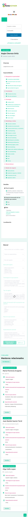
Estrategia (7, 99)
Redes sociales (10, 154)
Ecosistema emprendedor (12, 79)
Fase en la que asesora (9, 316)
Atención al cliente (11, 123)
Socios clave (9, 117)
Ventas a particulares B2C (10, 367)
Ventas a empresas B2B (9, 466)
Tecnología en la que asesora (10, 277)
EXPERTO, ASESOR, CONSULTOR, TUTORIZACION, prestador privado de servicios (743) (14, 298)
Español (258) (14, 271)
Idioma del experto (8, 264)
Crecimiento (8, 91)
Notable (14, 310)
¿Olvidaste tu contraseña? (14, 43)
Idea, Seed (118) (14, 323)
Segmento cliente (10, 177)
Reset (20, 342)
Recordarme (14, 39)
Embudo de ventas (11, 94)
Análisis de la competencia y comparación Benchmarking (13, 105)
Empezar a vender (11, 133)
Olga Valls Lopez (9, 469)
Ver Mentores (6, 361)
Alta (14, 308)
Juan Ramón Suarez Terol (12, 421)
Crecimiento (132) (14, 321)
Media (14, 311)
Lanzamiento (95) (14, 324)
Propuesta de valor (11, 175)
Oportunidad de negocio (12, 88)
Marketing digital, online (12, 144)
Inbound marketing (11, 137)
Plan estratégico (10, 115)
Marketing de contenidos (12, 140)
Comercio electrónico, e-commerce (14, 128)
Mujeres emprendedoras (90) (14, 334)
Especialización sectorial (9, 329)
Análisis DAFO (10, 102)
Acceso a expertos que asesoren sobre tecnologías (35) (14, 284)
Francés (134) (14, 272)
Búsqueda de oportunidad (11, 76)
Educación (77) (14, 337)
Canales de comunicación (12, 126)
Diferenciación (10, 108)
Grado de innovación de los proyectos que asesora (13, 303)
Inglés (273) (14, 269)
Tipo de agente (7, 290)
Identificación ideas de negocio (14, 85)
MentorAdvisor (9, 164)
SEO (7, 158)
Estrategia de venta (11, 135)
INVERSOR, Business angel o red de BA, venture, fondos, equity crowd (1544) (14, 295)
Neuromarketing (10, 147)
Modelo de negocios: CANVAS (13, 173)
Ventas (8, 160)
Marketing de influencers (12, 142)
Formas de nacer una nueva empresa (13, 82)
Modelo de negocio (10, 168)
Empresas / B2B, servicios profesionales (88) (14, 336)
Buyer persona (10, 170)
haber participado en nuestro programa (12, 212)
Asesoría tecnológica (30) (14, 285)
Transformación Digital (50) (14, 282)
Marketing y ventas (10, 121)
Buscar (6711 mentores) (10, 342)
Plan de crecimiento (11, 96)
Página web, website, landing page (14, 149)
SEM (8, 156)
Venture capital (7, 418)
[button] (14, 11)
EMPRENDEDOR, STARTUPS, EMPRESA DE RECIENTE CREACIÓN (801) (14, 296)
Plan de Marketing (11, 151)
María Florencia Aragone (12, 371)
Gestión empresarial (11, 111)
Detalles (7, 412)
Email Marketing (10, 130)
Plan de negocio (10, 113)
